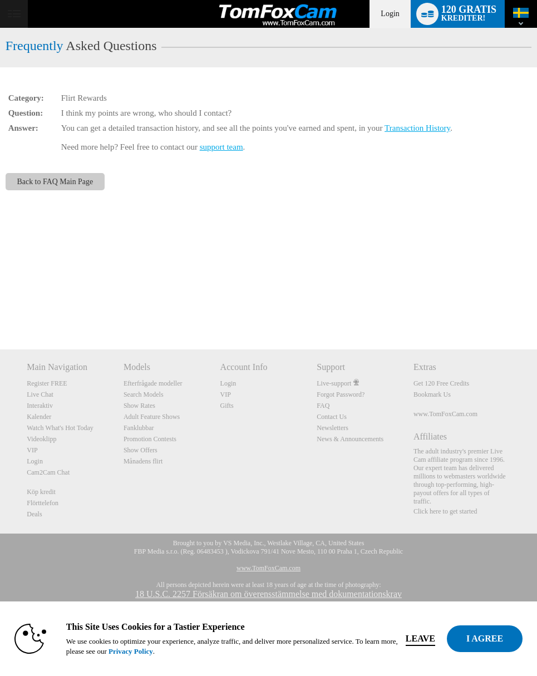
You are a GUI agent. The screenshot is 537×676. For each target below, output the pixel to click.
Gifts (227, 405)
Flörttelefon (42, 503)
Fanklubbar (139, 428)
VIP (32, 450)
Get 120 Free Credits (441, 383)
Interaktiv (40, 405)
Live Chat (40, 394)
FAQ (323, 405)
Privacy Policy (131, 651)
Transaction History (417, 128)
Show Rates (139, 405)
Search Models (144, 394)
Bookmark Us (432, 394)
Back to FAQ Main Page (55, 181)
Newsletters (332, 428)
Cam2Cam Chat (48, 472)
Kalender (39, 417)
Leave (420, 638)
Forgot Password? (340, 394)
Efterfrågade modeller (153, 383)
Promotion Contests (150, 439)
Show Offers (140, 450)
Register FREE (47, 383)
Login (390, 13)
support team (221, 146)
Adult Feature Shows (152, 417)
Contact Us (332, 417)
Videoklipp (41, 439)
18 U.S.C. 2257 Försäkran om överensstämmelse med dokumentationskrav (268, 594)
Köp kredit (41, 492)
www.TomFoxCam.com (445, 414)
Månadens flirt (143, 461)
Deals (34, 514)
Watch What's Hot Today (60, 428)
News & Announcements (350, 439)
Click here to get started (445, 511)
